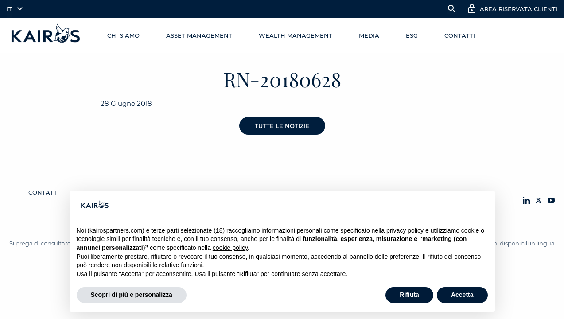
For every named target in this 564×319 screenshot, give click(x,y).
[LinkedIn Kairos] (526, 201)
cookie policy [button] (230, 247)
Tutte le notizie (282, 125)
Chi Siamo (123, 35)
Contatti (459, 35)
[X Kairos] (539, 201)
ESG (412, 35)
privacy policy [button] (405, 230)
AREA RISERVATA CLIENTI (518, 8)
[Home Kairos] (46, 35)
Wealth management (295, 35)
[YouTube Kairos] (551, 201)
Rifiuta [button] (409, 294)
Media (369, 35)
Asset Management (199, 35)
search (452, 9)
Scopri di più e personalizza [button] (131, 294)
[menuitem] (12, 9)
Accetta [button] (462, 294)
